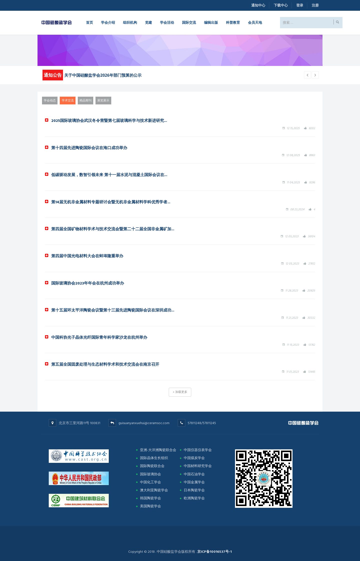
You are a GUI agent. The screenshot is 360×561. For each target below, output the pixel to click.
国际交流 (189, 22)
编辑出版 (211, 22)
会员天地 (255, 22)
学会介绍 (108, 22)
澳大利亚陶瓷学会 (154, 490)
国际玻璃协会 (150, 474)
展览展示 (103, 100)
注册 (315, 5)
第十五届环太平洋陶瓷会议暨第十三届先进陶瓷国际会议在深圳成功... (112, 310)
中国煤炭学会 (194, 458)
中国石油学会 (194, 474)
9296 (312, 182)
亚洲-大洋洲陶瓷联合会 (158, 450)
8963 (312, 155)
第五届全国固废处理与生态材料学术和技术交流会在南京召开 (105, 364)
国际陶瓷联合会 (152, 466)
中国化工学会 (150, 482)
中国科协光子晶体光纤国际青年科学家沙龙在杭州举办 (99, 337)
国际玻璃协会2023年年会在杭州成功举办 (87, 283)
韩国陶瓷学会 (150, 498)
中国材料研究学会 (198, 466)
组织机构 (130, 22)
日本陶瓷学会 (194, 490)
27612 (311, 263)
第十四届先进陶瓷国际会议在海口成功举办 (89, 148)
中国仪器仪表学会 (198, 450)
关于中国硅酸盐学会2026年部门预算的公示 (103, 75)
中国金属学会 (194, 482)
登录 (299, 5)
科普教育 (233, 22)
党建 (148, 22)
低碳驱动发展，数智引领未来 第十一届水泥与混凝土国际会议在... (109, 175)
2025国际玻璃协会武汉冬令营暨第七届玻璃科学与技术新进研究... (109, 120)
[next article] (307, 74)
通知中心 (258, 5)
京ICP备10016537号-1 (214, 552)
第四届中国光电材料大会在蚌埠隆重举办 (87, 256)
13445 (311, 371)
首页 (89, 22)
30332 (311, 317)
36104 (311, 236)
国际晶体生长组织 (154, 458)
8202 (312, 128)
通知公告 (53, 75)
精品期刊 (86, 100)
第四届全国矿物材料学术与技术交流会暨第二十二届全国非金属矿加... (112, 229)
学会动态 (50, 100)
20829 (311, 290)
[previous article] (315, 74)
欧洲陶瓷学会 (194, 498)
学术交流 (68, 100)
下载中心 (281, 5)
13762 (311, 344)
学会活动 (167, 22)
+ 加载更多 (180, 392)
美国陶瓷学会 (150, 506)
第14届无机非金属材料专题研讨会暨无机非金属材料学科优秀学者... (110, 202)
